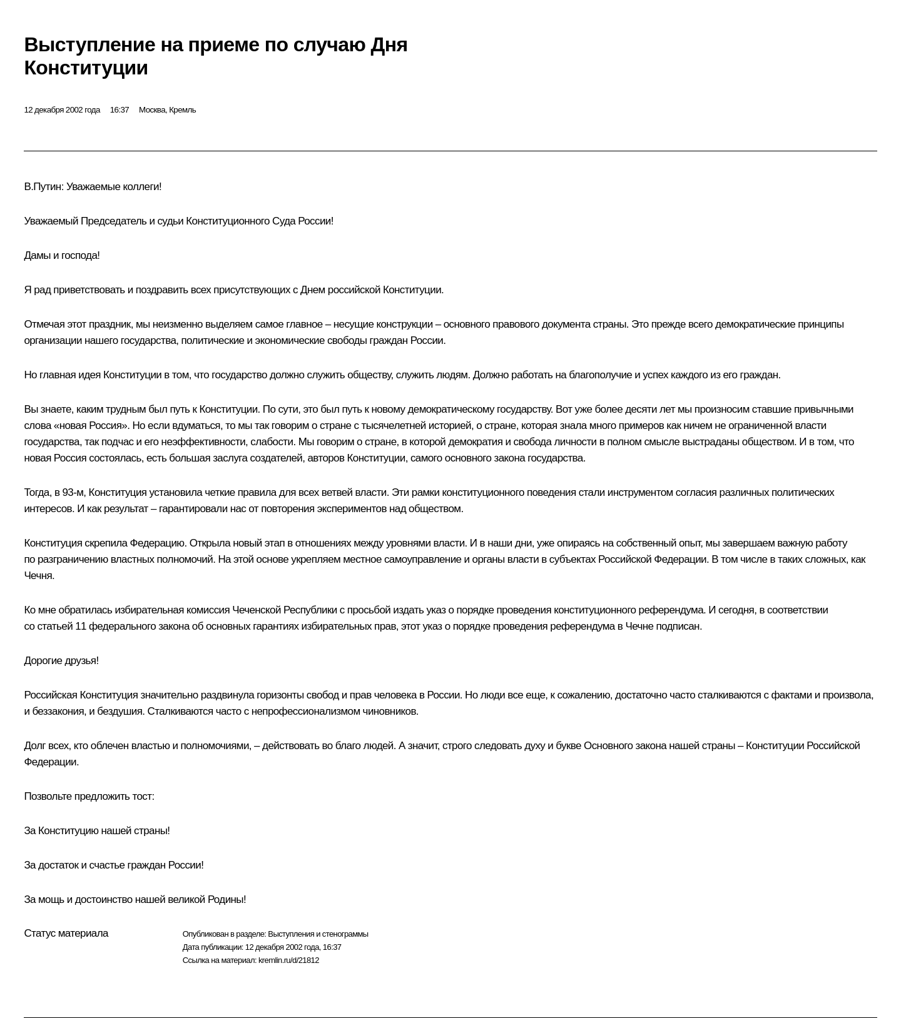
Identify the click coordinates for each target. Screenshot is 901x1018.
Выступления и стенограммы (318, 934)
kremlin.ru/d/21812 (288, 960)
